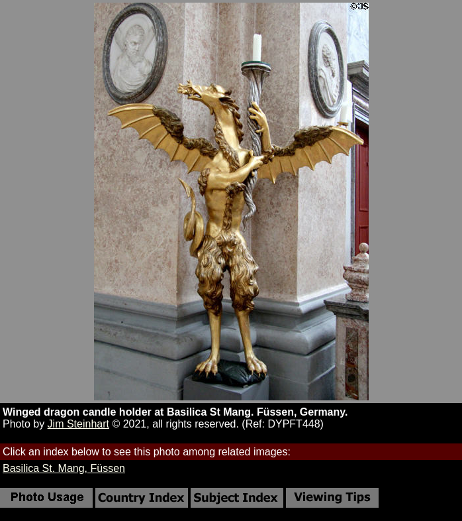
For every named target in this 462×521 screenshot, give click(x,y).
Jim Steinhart (78, 424)
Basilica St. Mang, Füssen (64, 468)
